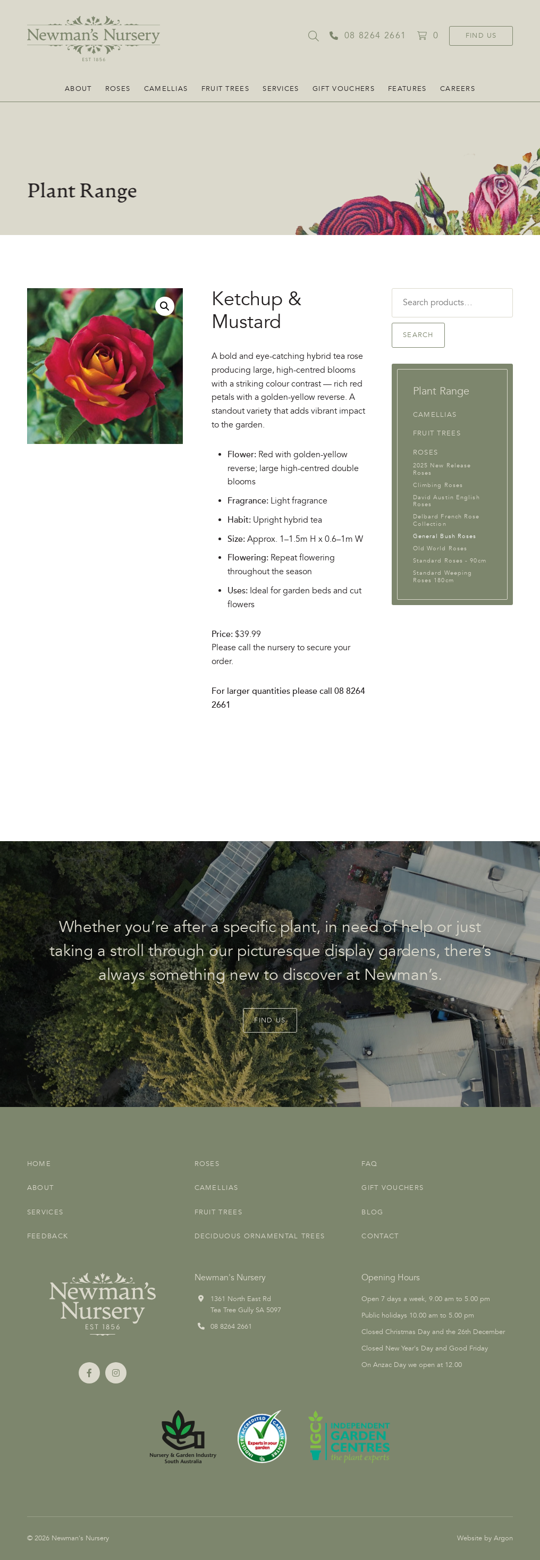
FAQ (369, 1164)
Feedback (47, 1236)
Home (39, 1164)
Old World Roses (440, 548)
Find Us (481, 35)
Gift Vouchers (344, 89)
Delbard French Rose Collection (446, 520)
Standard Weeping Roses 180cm (443, 576)
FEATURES (407, 89)
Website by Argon (485, 1538)
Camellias (166, 89)
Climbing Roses (438, 485)
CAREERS (457, 89)
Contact (380, 1236)
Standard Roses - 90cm (449, 560)
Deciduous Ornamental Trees (260, 1236)
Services (281, 89)
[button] (164, 306)
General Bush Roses (445, 536)
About (78, 89)
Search (418, 335)
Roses (118, 89)
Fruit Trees (225, 89)
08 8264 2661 (231, 1326)
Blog (372, 1212)
